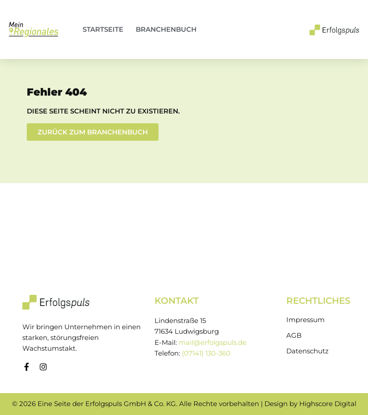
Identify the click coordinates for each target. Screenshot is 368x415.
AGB (293, 335)
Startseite (103, 29)
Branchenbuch (166, 29)
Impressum (305, 320)
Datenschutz (307, 351)
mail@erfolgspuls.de (213, 343)
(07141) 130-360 (206, 353)
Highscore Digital (327, 404)
